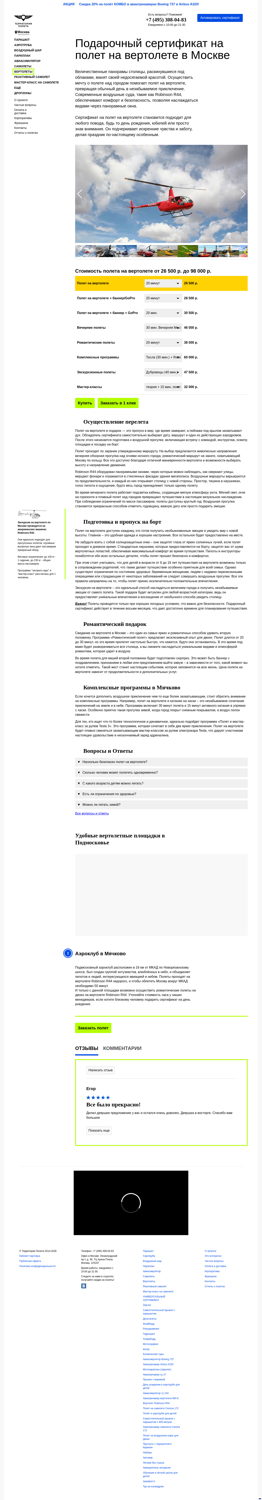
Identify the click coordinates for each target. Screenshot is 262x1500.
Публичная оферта (30, 1261)
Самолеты (23, 66)
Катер (146, 1349)
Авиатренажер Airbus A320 (158, 1364)
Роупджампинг (151, 1328)
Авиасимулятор (27, 61)
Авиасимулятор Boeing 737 (158, 1359)
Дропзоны (22, 93)
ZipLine (147, 1305)
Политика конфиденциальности (37, 1266)
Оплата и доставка (20, 111)
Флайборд (148, 1323)
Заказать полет (93, 1028)
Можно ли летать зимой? (98, 804)
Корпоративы (23, 118)
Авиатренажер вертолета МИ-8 (160, 1398)
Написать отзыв (100, 1070)
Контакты (20, 127)
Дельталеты (149, 1318)
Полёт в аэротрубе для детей (159, 1413)
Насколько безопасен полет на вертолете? (112, 762)
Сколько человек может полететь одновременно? (117, 772)
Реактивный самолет (32, 77)
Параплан (22, 55)
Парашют (22, 39)
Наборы (147, 1452)
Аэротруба (23, 45)
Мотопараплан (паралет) (157, 1369)
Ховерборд (149, 1339)
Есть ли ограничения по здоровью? (106, 794)
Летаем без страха (153, 1462)
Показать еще (99, 1130)
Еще (17, 87)
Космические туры (153, 1354)
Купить (85, 403)
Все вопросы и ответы (92, 813)
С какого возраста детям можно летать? (110, 783)
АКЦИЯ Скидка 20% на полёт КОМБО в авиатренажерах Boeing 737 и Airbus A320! (131, 4)
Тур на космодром (153, 1486)
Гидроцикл (149, 1333)
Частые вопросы (25, 105)
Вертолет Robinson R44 (156, 1403)
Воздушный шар (28, 50)
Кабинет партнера (29, 1256)
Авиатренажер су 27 (154, 1374)
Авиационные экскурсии (157, 1467)
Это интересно (213, 1256)
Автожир (147, 1457)
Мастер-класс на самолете (36, 82)
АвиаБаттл (149, 1481)
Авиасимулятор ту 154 (155, 1393)
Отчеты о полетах (26, 132)
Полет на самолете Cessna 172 (160, 1408)
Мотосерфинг (150, 1344)
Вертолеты (23, 71)
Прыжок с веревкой (154, 1379)
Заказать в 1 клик (118, 403)
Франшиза (21, 123)
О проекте (21, 100)
